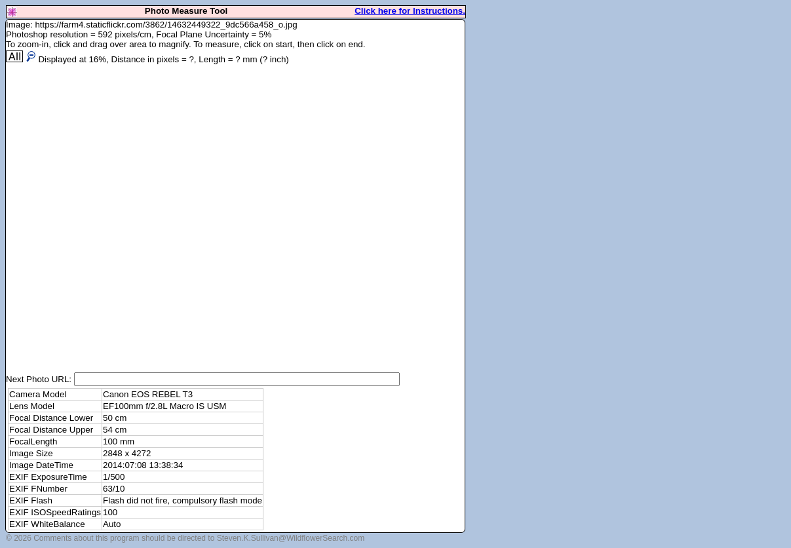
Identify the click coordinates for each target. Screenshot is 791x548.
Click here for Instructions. (410, 11)
